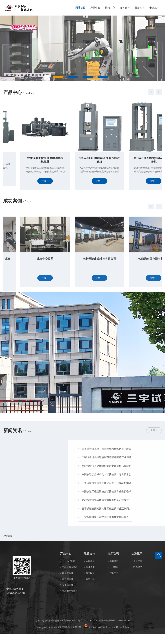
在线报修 (89, 561)
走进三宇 (154, 7)
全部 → (154, 430)
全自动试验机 (67, 561)
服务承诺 (89, 567)
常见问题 (89, 573)
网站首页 (80, 7)
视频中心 (110, 7)
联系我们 (136, 567)
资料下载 (89, 579)
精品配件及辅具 (68, 591)
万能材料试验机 (68, 567)
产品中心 (95, 7)
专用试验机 (66, 585)
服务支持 (125, 7)
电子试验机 (66, 573)
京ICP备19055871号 (98, 627)
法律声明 (113, 567)
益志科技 (124, 627)
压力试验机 (66, 579)
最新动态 (140, 7)
